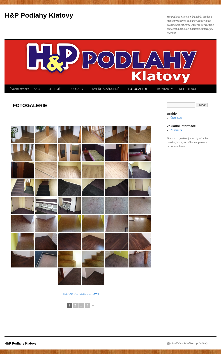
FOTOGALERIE (137, 89)
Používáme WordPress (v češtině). (189, 343)
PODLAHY (76, 89)
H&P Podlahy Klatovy (39, 15)
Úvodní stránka (19, 89)
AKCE (37, 89)
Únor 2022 (176, 117)
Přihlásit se (176, 130)
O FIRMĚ (54, 89)
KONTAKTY (165, 89)
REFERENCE (188, 89)
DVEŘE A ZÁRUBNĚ (105, 89)
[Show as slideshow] (81, 293)
